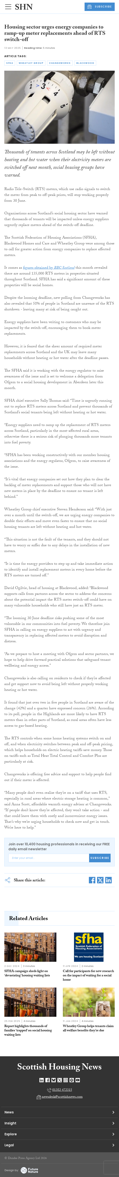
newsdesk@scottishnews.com (62, 1097)
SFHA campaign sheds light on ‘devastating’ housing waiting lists (27, 974)
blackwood (85, 63)
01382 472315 (62, 1090)
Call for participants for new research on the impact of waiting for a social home (88, 976)
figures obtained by (48, 268)
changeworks (60, 63)
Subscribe (99, 858)
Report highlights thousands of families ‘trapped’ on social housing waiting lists (28, 1031)
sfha (9, 63)
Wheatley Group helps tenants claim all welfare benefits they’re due (88, 1029)
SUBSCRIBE (100, 7)
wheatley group (31, 63)
